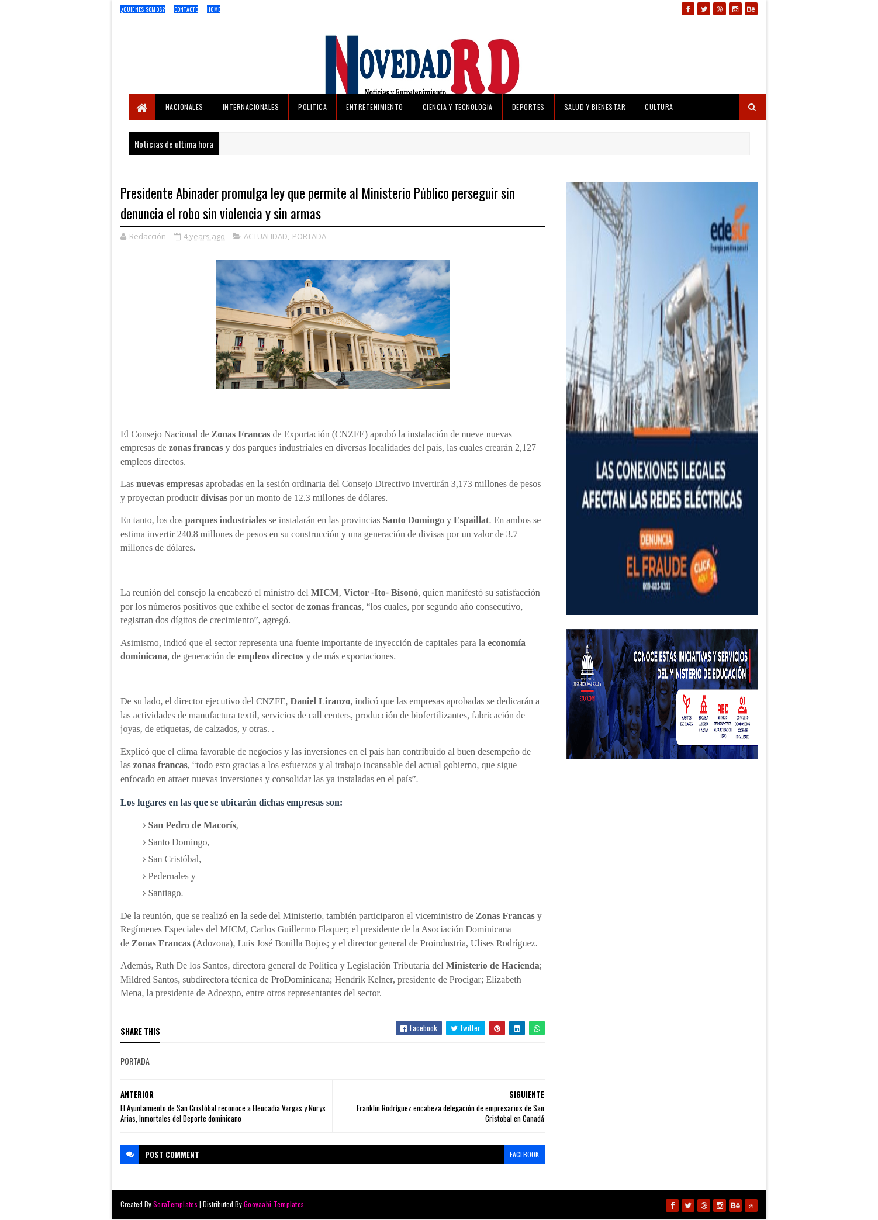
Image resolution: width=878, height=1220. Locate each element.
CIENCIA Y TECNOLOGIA (458, 107)
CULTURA (659, 107)
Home (213, 9)
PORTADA (309, 236)
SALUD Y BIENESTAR (595, 107)
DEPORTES (528, 107)
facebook (524, 1154)
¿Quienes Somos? (142, 9)
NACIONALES (184, 107)
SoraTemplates (175, 1204)
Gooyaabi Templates (274, 1204)
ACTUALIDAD (266, 236)
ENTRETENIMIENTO (374, 107)
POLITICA (312, 107)
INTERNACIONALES (251, 107)
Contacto (186, 9)
